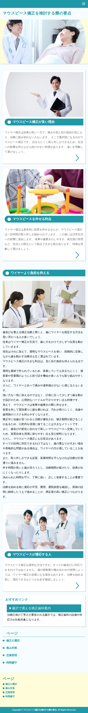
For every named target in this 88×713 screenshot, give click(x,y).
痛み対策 (11, 647)
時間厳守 (11, 662)
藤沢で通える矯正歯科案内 (31, 608)
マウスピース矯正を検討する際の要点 (37, 13)
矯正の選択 (13, 640)
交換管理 (11, 655)
